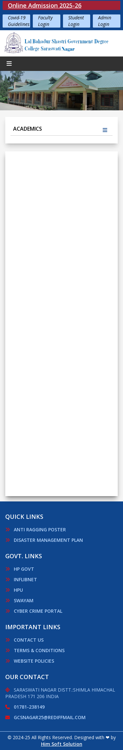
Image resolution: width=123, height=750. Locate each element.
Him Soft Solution (61, 744)
